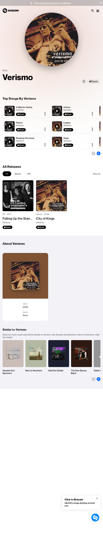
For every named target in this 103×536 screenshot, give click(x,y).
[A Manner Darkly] (25, 111)
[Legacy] (72, 126)
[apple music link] (93, 81)
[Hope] (72, 142)
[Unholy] (72, 111)
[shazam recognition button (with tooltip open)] (95, 517)
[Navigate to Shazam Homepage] (12, 10)
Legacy (67, 122)
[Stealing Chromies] (25, 142)
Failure (19, 122)
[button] (101, 2)
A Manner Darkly (24, 107)
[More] (45, 114)
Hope (66, 138)
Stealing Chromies (25, 138)
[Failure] (25, 126)
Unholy (66, 107)
